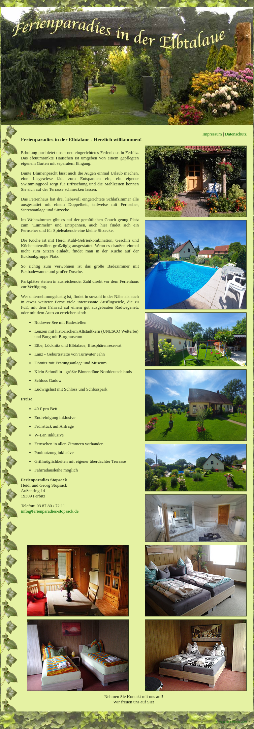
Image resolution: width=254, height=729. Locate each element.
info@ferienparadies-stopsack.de (49, 511)
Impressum (212, 133)
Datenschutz (236, 133)
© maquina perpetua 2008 (231, 721)
